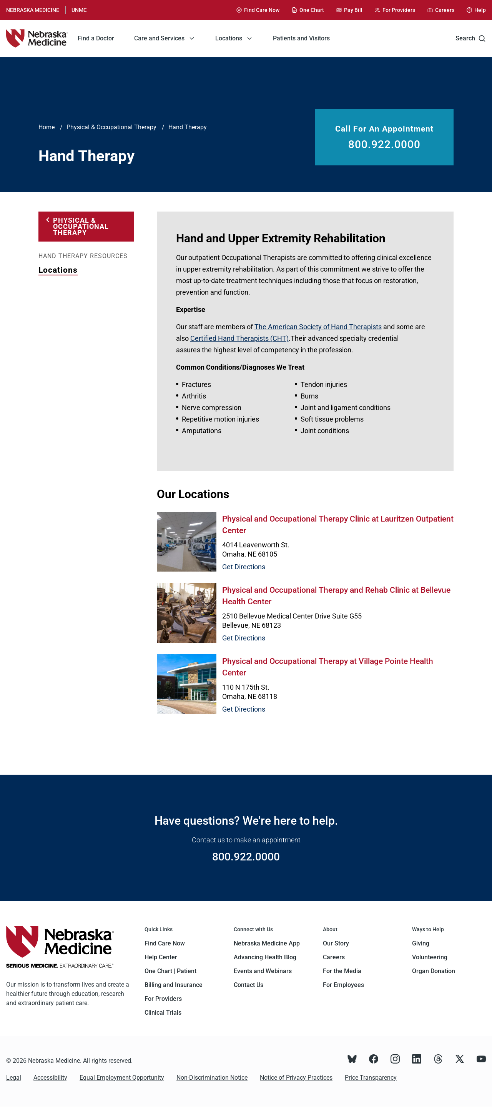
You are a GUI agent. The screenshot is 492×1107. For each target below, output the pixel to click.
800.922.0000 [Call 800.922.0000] (384, 144)
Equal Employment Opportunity (122, 1077)
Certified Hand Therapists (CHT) (239, 338)
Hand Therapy (187, 127)
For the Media (342, 971)
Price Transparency (371, 1077)
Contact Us (248, 985)
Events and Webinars (263, 971)
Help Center (161, 957)
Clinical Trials (163, 1012)
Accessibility (50, 1077)
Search (470, 38)
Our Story (336, 943)
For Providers (163, 998)
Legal (13, 1077)
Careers (334, 957)
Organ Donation (433, 971)
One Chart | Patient (170, 971)
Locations (58, 270)
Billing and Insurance (174, 985)
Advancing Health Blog (265, 957)
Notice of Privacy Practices (296, 1077)
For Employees (343, 985)
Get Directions (243, 567)
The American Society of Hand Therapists (318, 327)
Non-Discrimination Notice (212, 1077)
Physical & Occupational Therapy (111, 127)
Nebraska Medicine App (267, 943)
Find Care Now (165, 943)
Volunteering (429, 957)
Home (46, 127)
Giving (420, 943)
